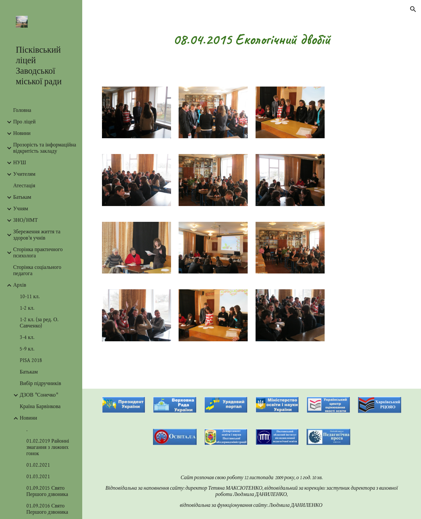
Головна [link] (22, 110)
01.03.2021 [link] (38, 477)
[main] (252, 39)
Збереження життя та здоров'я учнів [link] (37, 235)
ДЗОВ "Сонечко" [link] (39, 395)
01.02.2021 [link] (38, 465)
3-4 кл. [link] (27, 337)
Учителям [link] (24, 174)
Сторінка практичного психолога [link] (37, 253)
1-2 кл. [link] (27, 308)
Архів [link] (19, 285)
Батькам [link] (22, 197)
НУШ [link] (19, 163)
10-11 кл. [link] (30, 297)
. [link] (27, 430)
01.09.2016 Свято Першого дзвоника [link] (47, 509)
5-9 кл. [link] (27, 349)
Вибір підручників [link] (40, 383)
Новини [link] (22, 133)
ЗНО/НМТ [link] (25, 220)
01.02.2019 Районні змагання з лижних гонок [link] (47, 447)
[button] (413, 9)
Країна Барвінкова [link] (40, 406)
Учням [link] (20, 209)
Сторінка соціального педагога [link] (37, 270)
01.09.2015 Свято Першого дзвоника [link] (47, 491)
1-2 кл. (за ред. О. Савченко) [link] (39, 323)
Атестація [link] (24, 186)
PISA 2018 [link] (31, 360)
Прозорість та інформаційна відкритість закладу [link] (44, 148)
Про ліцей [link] (24, 122)
